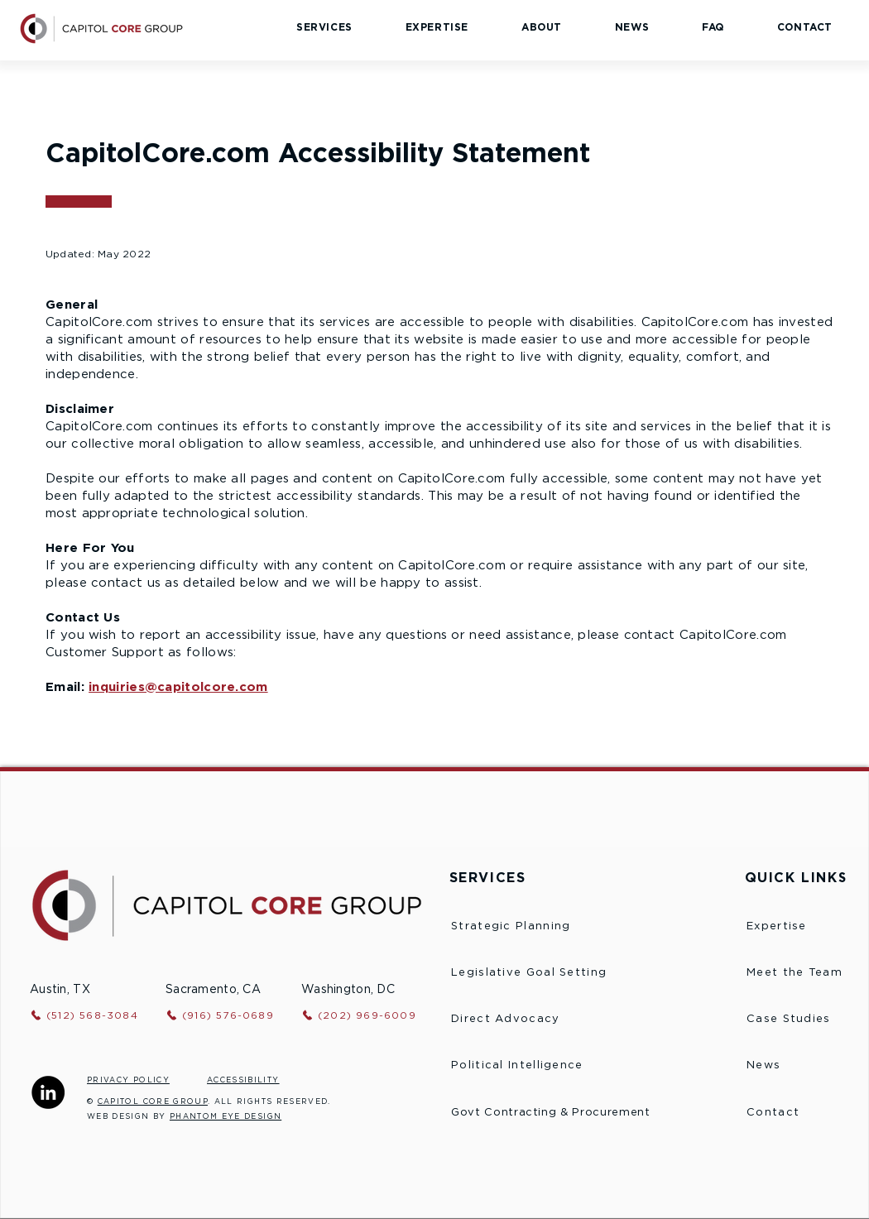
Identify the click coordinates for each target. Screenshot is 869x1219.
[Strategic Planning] (537, 926)
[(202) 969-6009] (373, 1015)
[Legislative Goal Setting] (558, 973)
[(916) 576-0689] (232, 1015)
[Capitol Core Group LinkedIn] (48, 1092)
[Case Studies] (804, 1019)
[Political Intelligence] (563, 1065)
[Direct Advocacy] (563, 1019)
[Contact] (804, 1113)
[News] (804, 1065)
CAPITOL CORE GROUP (153, 1102)
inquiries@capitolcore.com (178, 687)
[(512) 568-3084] (96, 1015)
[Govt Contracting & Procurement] (581, 1113)
